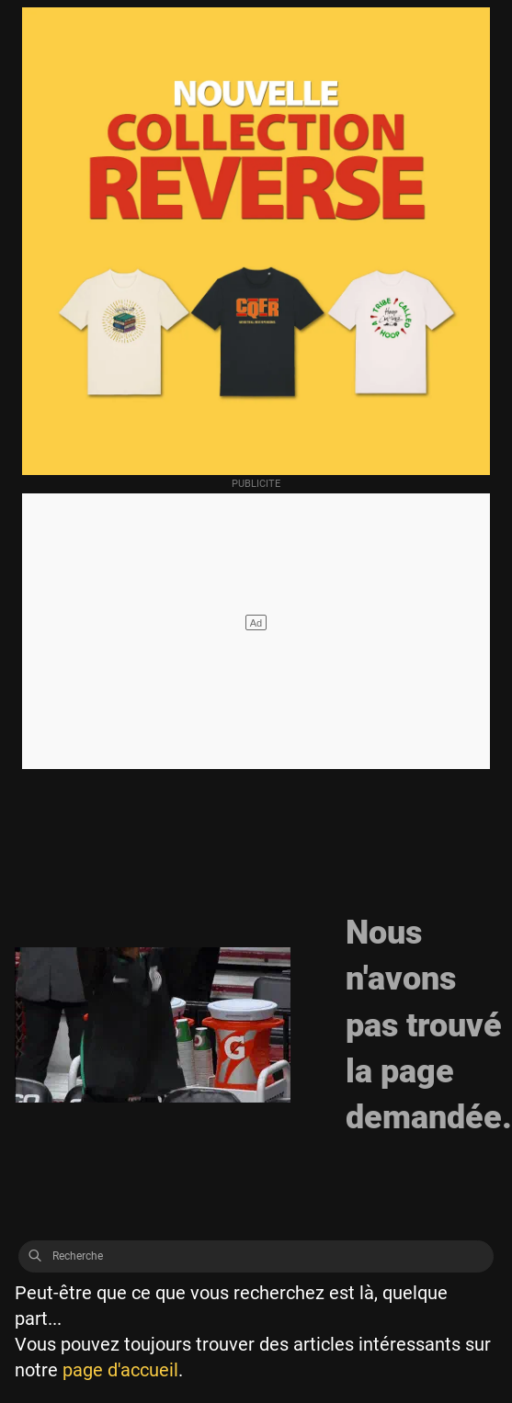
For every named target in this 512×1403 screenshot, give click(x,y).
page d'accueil (120, 1370)
